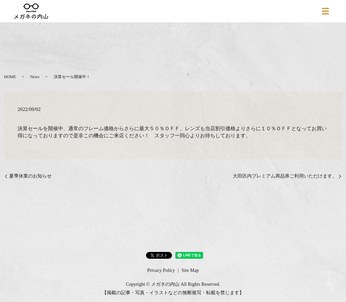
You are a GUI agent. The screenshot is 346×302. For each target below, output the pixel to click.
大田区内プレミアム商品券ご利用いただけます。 (285, 176)
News (34, 76)
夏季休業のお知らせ (30, 176)
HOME (10, 76)
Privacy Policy (161, 270)
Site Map (190, 270)
